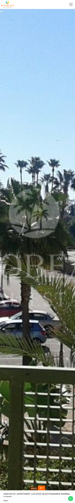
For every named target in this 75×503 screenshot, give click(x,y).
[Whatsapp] (70, 498)
